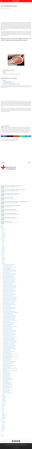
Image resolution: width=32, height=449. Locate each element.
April (3, 242)
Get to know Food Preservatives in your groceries (9, 269)
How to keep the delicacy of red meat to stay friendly (9, 298)
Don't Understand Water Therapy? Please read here (9, 278)
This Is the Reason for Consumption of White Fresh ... (9, 282)
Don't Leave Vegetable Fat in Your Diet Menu (8, 277)
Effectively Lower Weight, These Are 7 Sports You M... (9, 334)
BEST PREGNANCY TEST (6, 391)
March (3, 241)
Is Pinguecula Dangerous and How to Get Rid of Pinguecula (12, 205)
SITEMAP (25, 444)
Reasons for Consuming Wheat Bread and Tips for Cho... (10, 307)
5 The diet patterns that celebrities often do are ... (9, 347)
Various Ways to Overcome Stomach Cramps (10, 213)
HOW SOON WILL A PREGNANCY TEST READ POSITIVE (10, 370)
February (3, 405)
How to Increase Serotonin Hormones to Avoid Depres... (10, 299)
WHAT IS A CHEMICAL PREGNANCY (7, 379)
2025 (2, 430)
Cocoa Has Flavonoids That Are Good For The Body (9, 294)
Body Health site (6, 127)
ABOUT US (9, 444)
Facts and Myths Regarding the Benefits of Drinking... (9, 286)
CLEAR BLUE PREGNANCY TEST (7, 352)
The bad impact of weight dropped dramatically (9, 316)
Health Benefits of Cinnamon (8, 221)
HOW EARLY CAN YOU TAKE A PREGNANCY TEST (9, 365)
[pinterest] (16, 136)
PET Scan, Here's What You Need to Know (10, 217)
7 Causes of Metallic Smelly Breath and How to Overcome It (12, 193)
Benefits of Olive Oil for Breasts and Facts (8, 82)
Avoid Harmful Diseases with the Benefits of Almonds (9, 285)
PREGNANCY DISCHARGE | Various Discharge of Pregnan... (10, 356)
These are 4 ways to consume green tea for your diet (9, 330)
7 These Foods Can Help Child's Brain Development (9, 308)
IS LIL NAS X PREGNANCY (6, 374)
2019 (2, 238)
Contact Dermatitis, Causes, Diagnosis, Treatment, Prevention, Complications (15, 189)
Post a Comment (8, 8)
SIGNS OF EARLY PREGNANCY (7, 377)
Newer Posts (3, 162)
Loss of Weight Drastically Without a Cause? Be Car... (9, 317)
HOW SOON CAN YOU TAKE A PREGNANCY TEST (9, 361)
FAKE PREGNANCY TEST (6, 388)
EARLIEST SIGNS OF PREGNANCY (7, 373)
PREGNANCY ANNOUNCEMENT (7, 366)
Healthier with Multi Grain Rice (6, 268)
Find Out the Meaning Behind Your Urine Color (8, 295)
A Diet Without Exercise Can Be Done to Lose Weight (9, 290)
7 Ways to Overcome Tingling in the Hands (10, 209)
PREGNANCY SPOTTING (6, 369)
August (3, 232)
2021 (2, 255)
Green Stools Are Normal (6, 272)
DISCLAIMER (22, 444)
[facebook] (4, 136)
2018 (2, 228)
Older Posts (29, 162)
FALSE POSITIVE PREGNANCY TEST (7, 383)
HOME (6, 444)
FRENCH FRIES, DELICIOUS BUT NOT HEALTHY (9, 322)
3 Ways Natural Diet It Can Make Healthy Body (9, 344)
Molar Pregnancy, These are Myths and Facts (8, 351)
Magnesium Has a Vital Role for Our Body (8, 276)
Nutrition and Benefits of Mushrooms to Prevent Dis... (9, 273)
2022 (2, 260)
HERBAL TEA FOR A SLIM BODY (7, 325)
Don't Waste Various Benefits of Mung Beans (8, 281)
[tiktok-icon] (19, 441)
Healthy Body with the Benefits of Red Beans (8, 303)
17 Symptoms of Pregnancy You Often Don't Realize (9, 348)
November (4, 400)
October (3, 234)
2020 (2, 250)
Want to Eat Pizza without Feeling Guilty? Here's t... (9, 339)
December (3, 237)
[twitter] (10, 136)
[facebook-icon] (13, 441)
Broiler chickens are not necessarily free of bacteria (9, 304)
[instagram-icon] (15, 441)
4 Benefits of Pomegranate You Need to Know (8, 343)
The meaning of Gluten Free (6, 321)
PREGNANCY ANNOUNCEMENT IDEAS (8, 387)
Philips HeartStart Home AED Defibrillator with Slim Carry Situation (13, 185)
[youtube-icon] (17, 441)
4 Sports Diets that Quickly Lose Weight (8, 313)
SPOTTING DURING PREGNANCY (7, 382)
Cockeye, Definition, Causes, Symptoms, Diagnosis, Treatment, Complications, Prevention (16, 201)
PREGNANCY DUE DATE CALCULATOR (8, 392)
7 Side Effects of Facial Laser (7, 81)
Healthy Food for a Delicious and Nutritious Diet (9, 264)
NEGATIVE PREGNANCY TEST (6, 386)
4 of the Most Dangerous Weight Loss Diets (8, 335)
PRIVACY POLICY (17, 444)
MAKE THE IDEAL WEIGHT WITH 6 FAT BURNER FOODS (10, 320)
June (3, 229)
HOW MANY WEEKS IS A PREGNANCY (7, 357)
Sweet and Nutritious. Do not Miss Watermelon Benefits (10, 342)
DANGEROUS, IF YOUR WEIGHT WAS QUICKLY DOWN (9, 326)
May (3, 263)
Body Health (16, 1)
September (4, 233)
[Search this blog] (30, 1)
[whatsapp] (22, 136)
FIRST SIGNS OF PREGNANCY (6, 364)
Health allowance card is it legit (9, 197)
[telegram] (28, 136)
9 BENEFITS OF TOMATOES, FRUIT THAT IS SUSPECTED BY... (10, 312)
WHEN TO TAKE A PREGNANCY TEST (7, 355)
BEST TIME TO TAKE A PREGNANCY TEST (8, 378)
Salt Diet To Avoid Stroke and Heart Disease (8, 291)
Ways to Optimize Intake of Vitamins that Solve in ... (9, 300)
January (3, 251)
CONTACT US (12, 444)
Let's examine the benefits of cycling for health (9, 338)
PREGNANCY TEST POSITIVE (6, 360)
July (3, 246)
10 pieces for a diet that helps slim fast (8, 329)
